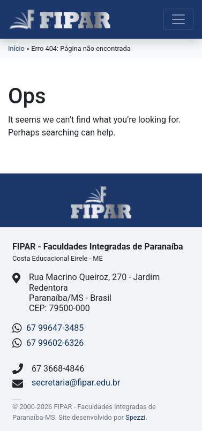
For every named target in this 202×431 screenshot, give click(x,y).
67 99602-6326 (55, 343)
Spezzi (135, 417)
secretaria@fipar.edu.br (76, 382)
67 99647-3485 (55, 328)
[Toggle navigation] (178, 19)
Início (16, 48)
